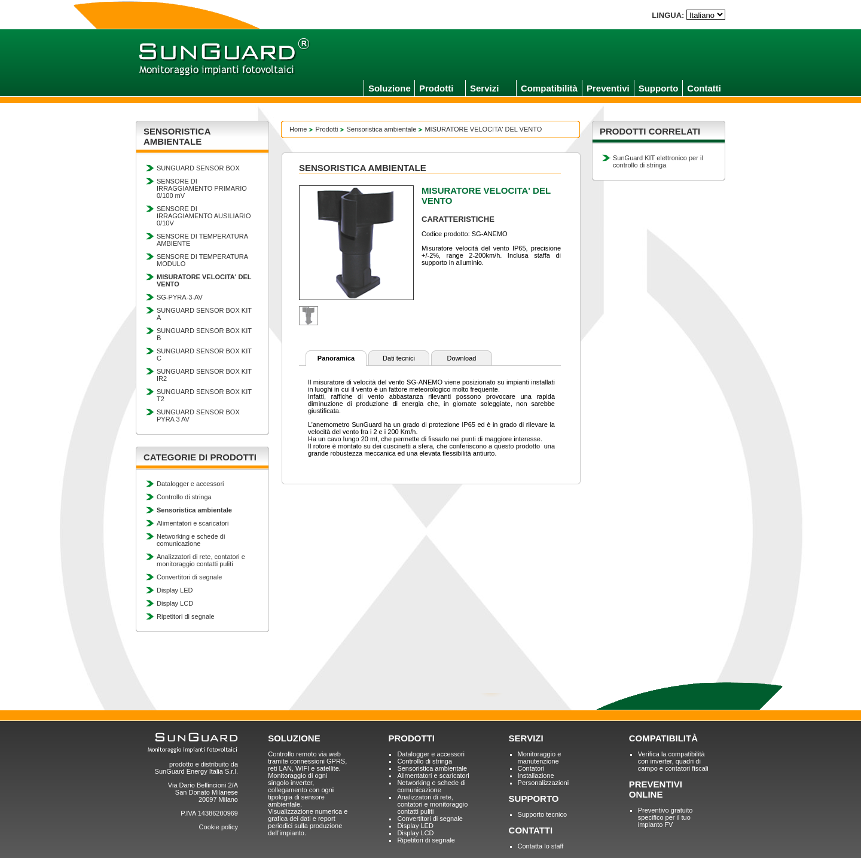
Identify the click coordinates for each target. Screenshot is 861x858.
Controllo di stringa (184, 496)
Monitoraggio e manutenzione (539, 757)
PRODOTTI (411, 738)
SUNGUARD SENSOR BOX (198, 168)
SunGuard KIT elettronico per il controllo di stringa (658, 161)
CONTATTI (531, 830)
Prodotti (436, 88)
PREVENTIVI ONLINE (655, 789)
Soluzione (389, 88)
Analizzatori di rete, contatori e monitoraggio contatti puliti (201, 560)
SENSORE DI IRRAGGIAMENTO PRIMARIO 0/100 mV (202, 188)
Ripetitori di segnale (186, 616)
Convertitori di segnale (189, 577)
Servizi (484, 88)
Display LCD (175, 603)
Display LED (175, 590)
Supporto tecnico (542, 814)
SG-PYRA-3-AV (180, 297)
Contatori (531, 768)
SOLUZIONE (294, 738)
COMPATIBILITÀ (663, 738)
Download (462, 358)
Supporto (659, 88)
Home (298, 129)
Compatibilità (549, 88)
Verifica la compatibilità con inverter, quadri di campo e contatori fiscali (673, 761)
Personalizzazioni (543, 782)
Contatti (704, 88)
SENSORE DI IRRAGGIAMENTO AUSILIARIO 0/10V (204, 216)
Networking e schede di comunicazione (191, 540)
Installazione (536, 775)
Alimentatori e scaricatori (192, 523)
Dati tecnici (399, 358)
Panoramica (336, 358)
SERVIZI (526, 738)
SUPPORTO (534, 798)
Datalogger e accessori (190, 483)
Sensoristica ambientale (382, 129)
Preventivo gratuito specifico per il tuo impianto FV (665, 817)
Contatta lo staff (541, 846)
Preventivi (608, 88)
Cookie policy (218, 826)
